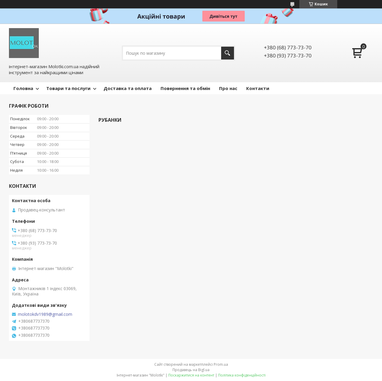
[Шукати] (227, 53)
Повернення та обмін (185, 88)
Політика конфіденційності (242, 375)
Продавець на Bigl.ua (191, 369)
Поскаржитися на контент (191, 375)
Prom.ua (221, 364)
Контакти (257, 88)
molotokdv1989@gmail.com (45, 314)
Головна (23, 88)
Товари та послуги (68, 88)
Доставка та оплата (128, 88)
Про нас (228, 88)
